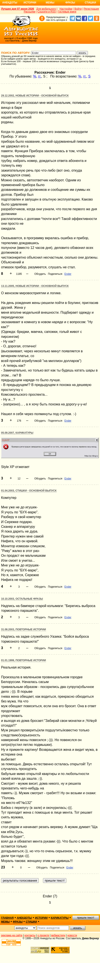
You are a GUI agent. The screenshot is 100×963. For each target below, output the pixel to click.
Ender (67, 273)
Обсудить (40, 273)
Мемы (50, 2)
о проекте (43, 935)
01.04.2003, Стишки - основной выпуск (29, 490)
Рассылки (29, 11)
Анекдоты (9, 2)
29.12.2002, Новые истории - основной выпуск (35, 95)
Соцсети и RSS (47, 11)
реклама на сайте (11, 935)
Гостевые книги (67, 11)
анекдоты (24, 917)
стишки (31, 921)
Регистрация (91, 8)
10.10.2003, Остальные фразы (22, 598)
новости (72, 935)
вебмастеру (58, 935)
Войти (78, 8)
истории (41, 917)
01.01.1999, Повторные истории (23, 660)
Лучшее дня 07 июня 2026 (17, 8)
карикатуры (60, 917)
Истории (30, 2)
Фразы (70, 2)
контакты (30, 935)
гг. (39, 76)
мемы (5, 921)
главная (7, 917)
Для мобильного (46, 8)
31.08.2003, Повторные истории (23, 629)
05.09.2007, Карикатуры (17, 432)
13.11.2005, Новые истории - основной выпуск (35, 286)
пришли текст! (85, 917)
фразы (17, 921)
